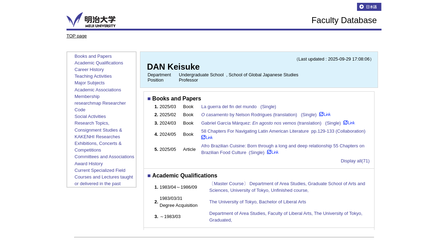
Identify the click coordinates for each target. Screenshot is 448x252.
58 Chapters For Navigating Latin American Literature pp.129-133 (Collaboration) (284, 131)
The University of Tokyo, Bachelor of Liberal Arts (257, 201)
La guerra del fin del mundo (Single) (239, 106)
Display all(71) (355, 160)
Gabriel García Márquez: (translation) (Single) (271, 123)
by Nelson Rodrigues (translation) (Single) (259, 114)
